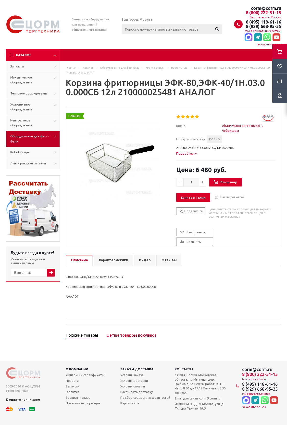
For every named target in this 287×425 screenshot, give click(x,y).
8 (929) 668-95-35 (263, 26)
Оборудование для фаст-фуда (29, 138)
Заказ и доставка (136, 369)
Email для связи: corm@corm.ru (198, 398)
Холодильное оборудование (21, 107)
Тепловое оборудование (29, 93)
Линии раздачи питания (28, 163)
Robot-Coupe (20, 152)
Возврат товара (78, 397)
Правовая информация (83, 403)
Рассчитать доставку (136, 392)
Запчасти (17, 66)
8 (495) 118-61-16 (263, 22)
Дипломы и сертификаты (85, 375)
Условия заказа (132, 375)
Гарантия (72, 392)
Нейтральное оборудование (21, 123)
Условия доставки (134, 380)
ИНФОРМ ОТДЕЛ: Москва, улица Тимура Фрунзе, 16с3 (199, 406)
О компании (77, 369)
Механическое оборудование (21, 80)
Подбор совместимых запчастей (145, 397)
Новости (72, 380)
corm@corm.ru (266, 8)
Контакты (184, 369)
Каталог (23, 55)
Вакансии (72, 386)
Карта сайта (129, 403)
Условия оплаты (132, 386)
